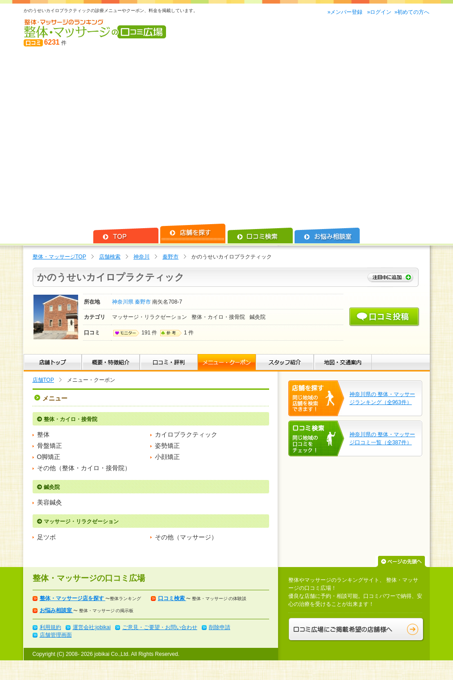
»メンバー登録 (346, 12)
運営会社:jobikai (92, 627)
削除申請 (219, 627)
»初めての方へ (412, 12)
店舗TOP (43, 380)
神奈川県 (123, 302)
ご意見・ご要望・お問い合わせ (159, 627)
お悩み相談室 (56, 610)
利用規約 (50, 627)
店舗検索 (110, 257)
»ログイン (379, 12)
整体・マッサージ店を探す (72, 598)
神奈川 (141, 257)
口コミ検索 (172, 598)
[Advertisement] (83, 135)
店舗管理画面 (56, 635)
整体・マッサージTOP (59, 257)
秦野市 (170, 257)
